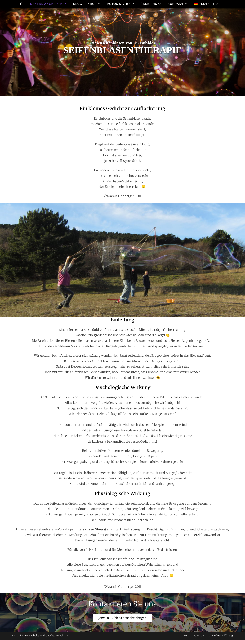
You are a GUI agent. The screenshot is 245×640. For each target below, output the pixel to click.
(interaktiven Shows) (90, 529)
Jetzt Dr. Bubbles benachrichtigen (122, 618)
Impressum (198, 635)
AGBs (186, 635)
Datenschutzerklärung (220, 635)
